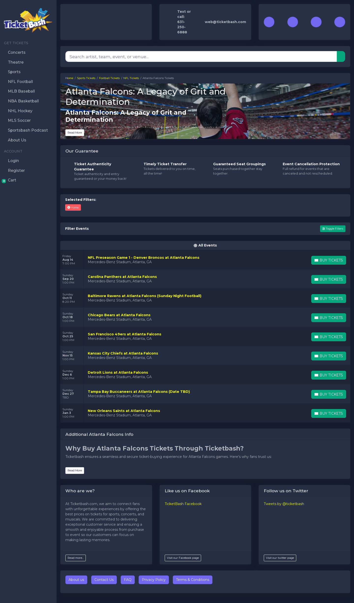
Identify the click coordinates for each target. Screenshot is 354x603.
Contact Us (104, 579)
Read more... (76, 558)
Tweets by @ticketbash (284, 504)
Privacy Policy (154, 579)
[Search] (201, 56)
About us (76, 579)
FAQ (128, 579)
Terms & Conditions (192, 579)
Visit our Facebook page (183, 558)
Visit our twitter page (280, 558)
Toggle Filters (332, 228)
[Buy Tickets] (328, 260)
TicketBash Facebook (183, 504)
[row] (205, 259)
